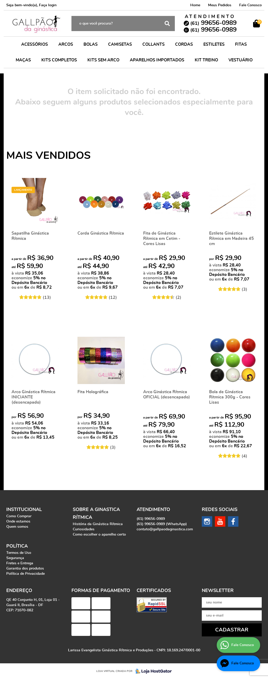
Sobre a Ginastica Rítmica (96, 513)
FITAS (241, 44)
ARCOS (65, 44)
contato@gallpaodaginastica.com (165, 529)
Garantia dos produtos (25, 568)
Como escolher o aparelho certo (99, 534)
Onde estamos (18, 521)
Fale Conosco (250, 5)
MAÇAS (23, 60)
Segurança (15, 558)
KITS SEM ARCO (103, 60)
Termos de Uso (18, 553)
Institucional (24, 509)
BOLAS (90, 44)
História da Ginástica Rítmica (98, 524)
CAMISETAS (120, 44)
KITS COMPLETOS (59, 60)
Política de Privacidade (25, 574)
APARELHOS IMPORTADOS (157, 60)
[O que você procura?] (167, 23)
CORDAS (184, 44)
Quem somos (17, 527)
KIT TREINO (206, 60)
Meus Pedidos (219, 5)
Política (17, 546)
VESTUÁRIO (240, 60)
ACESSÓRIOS (34, 44)
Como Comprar (18, 516)
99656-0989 (213, 23)
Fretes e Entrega (19, 563)
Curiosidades (83, 529)
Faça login (48, 5)
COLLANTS (153, 44)
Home (195, 5)
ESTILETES (214, 44)
